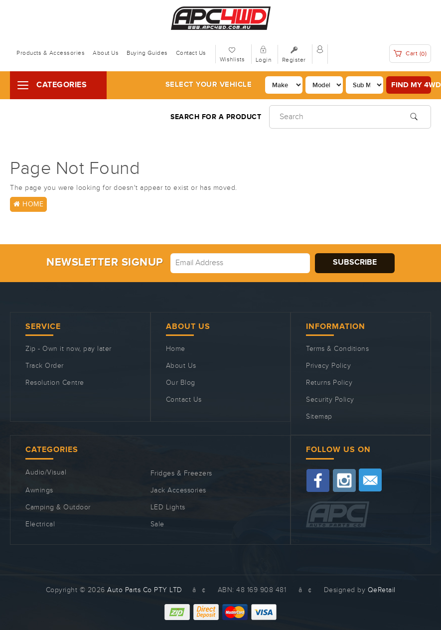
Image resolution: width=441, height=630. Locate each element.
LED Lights (167, 507)
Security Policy (330, 400)
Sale (157, 524)
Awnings (39, 490)
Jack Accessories (178, 490)
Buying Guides (147, 52)
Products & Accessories (50, 52)
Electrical (40, 524)
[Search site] (414, 116)
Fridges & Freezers (181, 473)
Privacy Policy (328, 366)
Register (294, 59)
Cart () (410, 53)
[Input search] (350, 117)
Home (28, 204)
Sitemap (319, 417)
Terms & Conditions (337, 349)
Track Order (44, 366)
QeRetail (382, 590)
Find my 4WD (411, 85)
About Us (106, 52)
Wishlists (232, 59)
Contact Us (191, 52)
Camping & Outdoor (58, 507)
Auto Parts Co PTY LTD (144, 590)
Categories (61, 85)
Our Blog (180, 383)
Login (264, 59)
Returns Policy (329, 383)
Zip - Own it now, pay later (68, 349)
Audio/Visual (45, 472)
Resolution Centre (54, 383)
